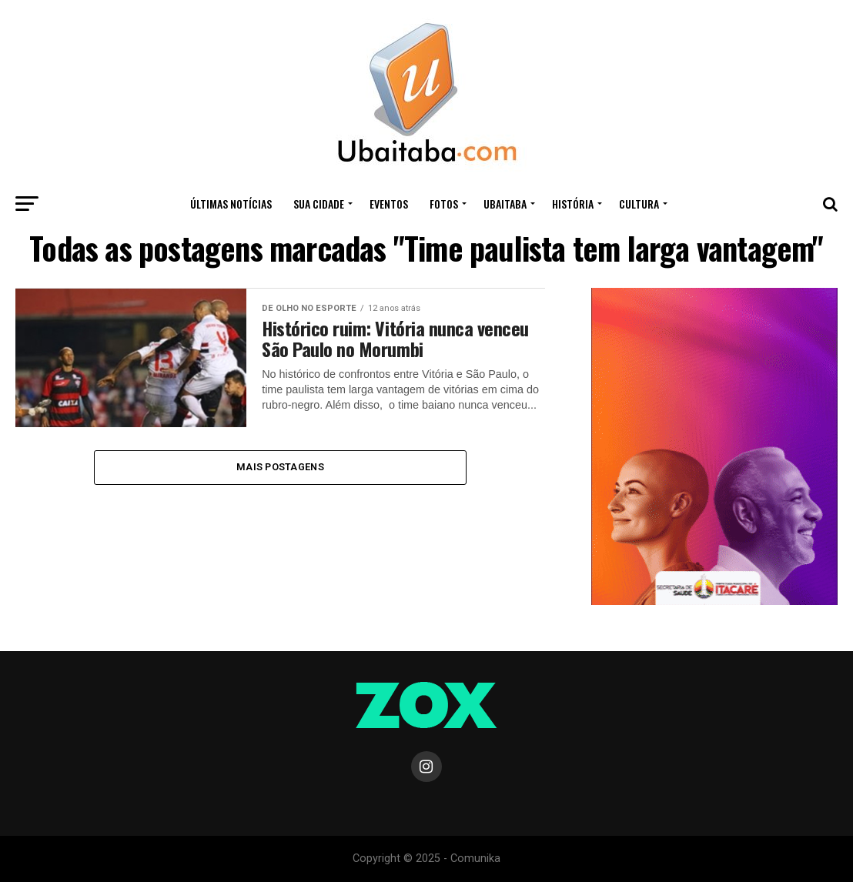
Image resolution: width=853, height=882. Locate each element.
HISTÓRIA (573, 203)
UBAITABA (505, 203)
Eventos (389, 203)
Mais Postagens (280, 467)
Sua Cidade (318, 203)
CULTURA (639, 203)
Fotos (444, 203)
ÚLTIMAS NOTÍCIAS (231, 203)
